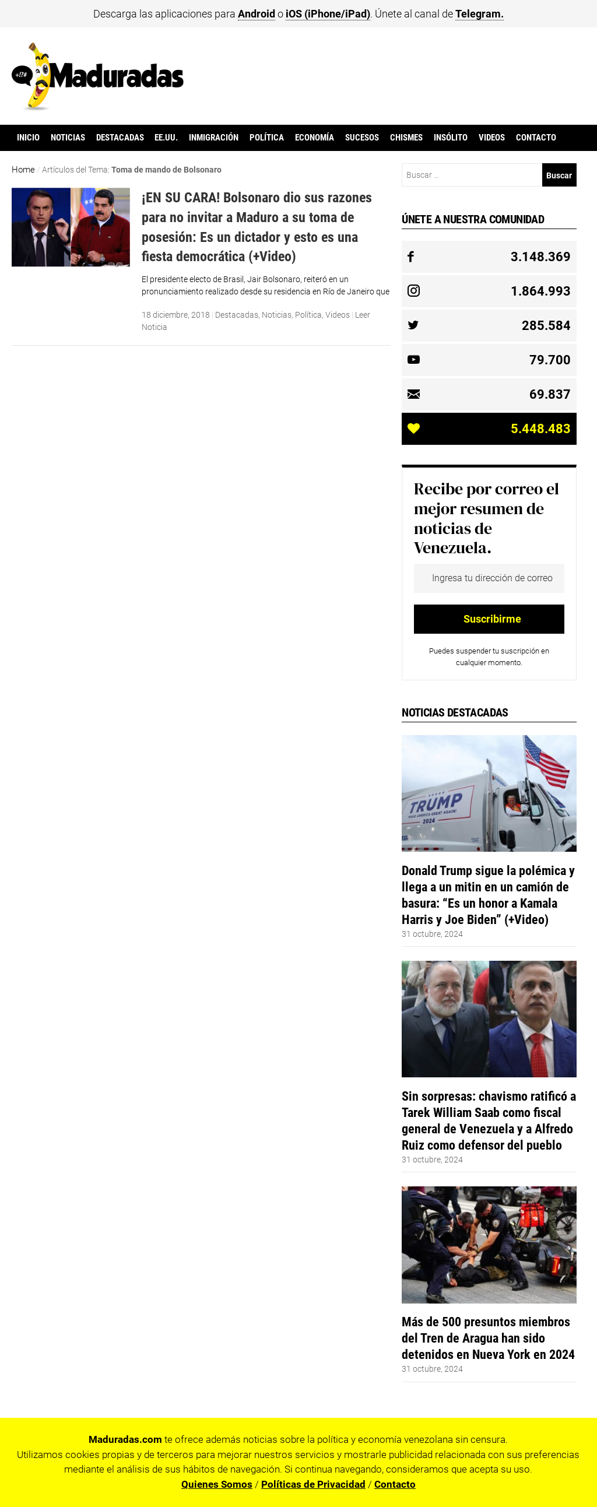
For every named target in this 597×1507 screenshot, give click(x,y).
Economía (314, 137)
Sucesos (362, 137)
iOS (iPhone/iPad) (328, 14)
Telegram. (479, 14)
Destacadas (120, 137)
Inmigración (213, 137)
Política (267, 137)
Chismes (406, 137)
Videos (492, 137)
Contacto (536, 137)
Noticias (68, 137)
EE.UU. (166, 137)
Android (256, 14)
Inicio (28, 137)
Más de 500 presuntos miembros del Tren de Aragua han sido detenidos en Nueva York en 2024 (488, 1338)
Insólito (451, 137)
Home (23, 169)
